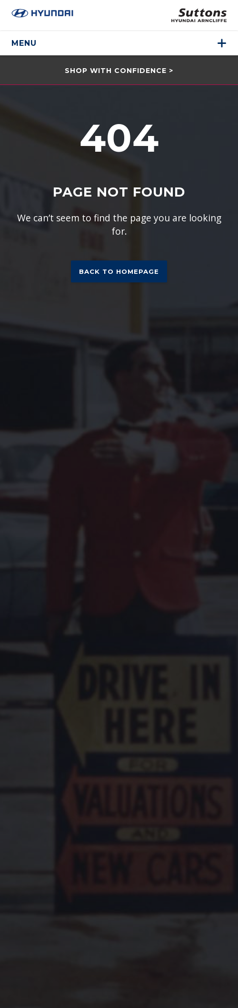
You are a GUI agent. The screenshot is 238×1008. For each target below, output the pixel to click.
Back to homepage (119, 271)
